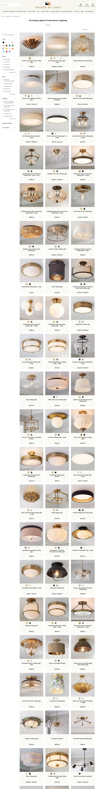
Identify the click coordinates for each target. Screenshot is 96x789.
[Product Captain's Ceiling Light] (31, 722)
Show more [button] (13, 72)
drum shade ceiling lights (37, 777)
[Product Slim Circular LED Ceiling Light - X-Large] (57, 120)
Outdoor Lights (45, 11)
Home (2, 16)
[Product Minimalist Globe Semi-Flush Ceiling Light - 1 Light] (57, 308)
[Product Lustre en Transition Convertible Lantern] (31, 421)
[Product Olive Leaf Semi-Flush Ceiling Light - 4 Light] (31, 496)
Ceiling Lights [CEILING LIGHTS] (8, 16)
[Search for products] (3, 5)
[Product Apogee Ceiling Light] (31, 609)
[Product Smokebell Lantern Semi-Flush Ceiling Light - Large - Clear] (31, 157)
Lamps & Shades (55, 11)
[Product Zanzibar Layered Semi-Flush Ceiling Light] (31, 233)
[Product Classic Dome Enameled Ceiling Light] (31, 82)
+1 (63, 58)
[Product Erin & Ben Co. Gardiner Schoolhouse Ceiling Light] (57, 534)
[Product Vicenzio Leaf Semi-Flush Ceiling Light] (31, 44)
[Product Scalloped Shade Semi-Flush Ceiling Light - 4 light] (83, 233)
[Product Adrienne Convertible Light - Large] (83, 534)
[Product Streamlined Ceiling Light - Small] (31, 572)
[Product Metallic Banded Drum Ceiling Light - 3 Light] (57, 346)
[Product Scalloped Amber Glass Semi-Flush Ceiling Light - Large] (31, 195)
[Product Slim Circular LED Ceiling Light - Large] (83, 459)
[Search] (10, 4)
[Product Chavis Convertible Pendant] (57, 647)
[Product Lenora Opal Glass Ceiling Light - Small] (31, 346)
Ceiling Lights (31, 11)
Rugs (82, 11)
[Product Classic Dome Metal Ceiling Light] (83, 82)
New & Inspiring (89, 11)
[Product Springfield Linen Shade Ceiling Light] (31, 534)
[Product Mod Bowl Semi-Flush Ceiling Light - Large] (83, 120)
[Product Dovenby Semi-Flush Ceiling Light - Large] (83, 346)
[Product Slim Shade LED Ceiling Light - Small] (57, 44)
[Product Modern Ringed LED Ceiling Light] (83, 496)
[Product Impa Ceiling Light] (31, 383)
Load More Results (57, 753)
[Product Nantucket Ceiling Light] (57, 572)
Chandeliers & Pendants (9, 11)
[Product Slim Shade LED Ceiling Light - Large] (31, 120)
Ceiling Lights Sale (24, 769)
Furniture (76, 11)
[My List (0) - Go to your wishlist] (87, 5)
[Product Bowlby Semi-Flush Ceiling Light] (57, 157)
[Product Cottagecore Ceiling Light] (57, 684)
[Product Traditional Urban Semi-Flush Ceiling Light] (31, 459)
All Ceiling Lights (16, 16)
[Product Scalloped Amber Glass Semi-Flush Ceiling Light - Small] (57, 195)
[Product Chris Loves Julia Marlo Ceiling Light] (83, 421)
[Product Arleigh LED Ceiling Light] (83, 308)
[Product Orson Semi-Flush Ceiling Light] (83, 195)
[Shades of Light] (48, 4)
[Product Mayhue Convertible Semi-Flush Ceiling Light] (83, 383)
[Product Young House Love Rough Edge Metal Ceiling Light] (83, 647)
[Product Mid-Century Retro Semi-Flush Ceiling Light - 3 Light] (83, 609)
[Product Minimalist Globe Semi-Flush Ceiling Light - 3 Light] (31, 308)
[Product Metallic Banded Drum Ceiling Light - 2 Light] (57, 609)
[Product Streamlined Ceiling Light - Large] (31, 270)
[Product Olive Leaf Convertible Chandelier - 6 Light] (83, 684)
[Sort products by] (88, 29)
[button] (9, 39)
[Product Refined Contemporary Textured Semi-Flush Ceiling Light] (83, 270)
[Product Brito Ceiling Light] (57, 270)
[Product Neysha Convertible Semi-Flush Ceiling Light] (83, 572)
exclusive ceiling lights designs (32, 762)
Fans (38, 11)
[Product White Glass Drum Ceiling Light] (57, 383)
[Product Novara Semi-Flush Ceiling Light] (31, 684)
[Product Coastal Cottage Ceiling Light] (57, 233)
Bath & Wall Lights (21, 11)
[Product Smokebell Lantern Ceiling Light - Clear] (31, 647)
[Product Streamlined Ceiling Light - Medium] (57, 459)
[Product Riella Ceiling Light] (57, 496)
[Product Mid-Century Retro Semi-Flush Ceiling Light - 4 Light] (83, 157)
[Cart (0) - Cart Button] (93, 5)
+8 (38, 96)
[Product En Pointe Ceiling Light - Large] (57, 421)
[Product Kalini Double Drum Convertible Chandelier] (57, 82)
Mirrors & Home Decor (67, 11)
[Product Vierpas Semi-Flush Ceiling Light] (83, 44)
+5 (89, 96)
